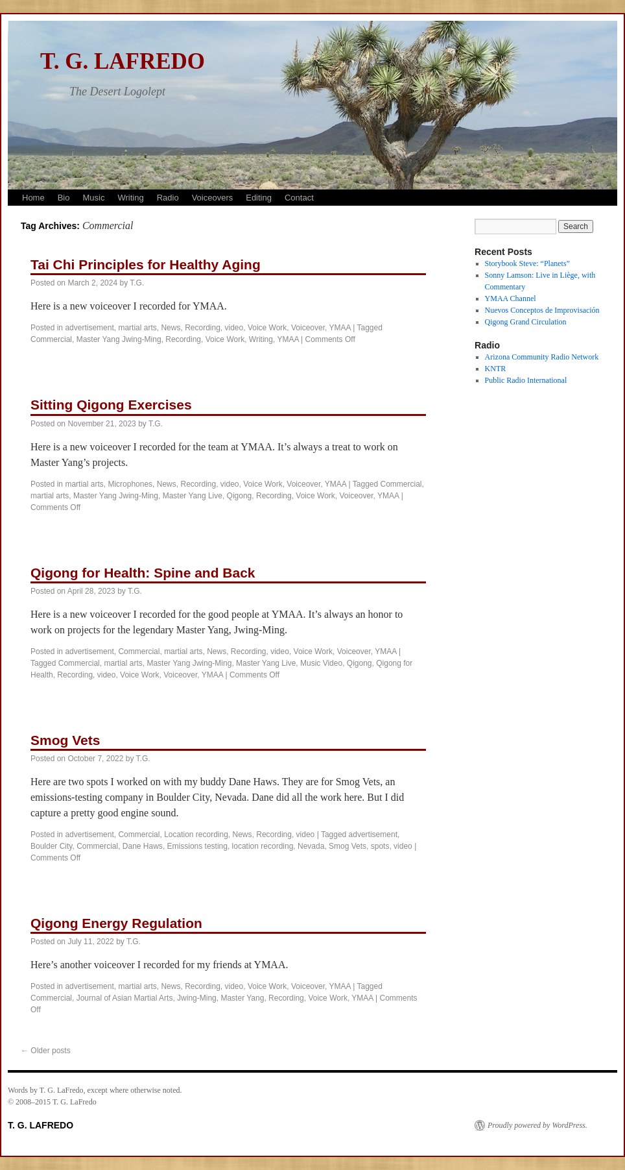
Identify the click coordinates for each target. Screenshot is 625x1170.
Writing (130, 197)
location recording (263, 846)
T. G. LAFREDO (122, 61)
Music (93, 197)
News (170, 327)
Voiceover (308, 327)
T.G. (137, 282)
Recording (202, 327)
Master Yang (242, 998)
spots (380, 846)
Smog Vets (65, 740)
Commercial (51, 339)
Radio (168, 197)
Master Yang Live (192, 495)
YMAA (340, 327)
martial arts (137, 327)
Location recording (196, 834)
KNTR (495, 368)
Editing (259, 197)
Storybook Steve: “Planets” (527, 263)
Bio (64, 197)
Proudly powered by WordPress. (537, 1125)
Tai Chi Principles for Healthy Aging (145, 264)
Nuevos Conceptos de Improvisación (542, 310)
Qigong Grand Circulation (526, 321)
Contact (299, 197)
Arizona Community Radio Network (542, 356)
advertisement (89, 327)
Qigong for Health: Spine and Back (142, 572)
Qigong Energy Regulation (116, 923)
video (234, 327)
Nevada (311, 846)
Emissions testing (197, 846)
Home (33, 197)
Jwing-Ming (197, 998)
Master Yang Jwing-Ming (119, 339)
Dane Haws (143, 846)
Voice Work (267, 327)
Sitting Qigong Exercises (111, 404)
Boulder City (51, 846)
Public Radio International (526, 380)
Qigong (239, 495)
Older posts (46, 1050)
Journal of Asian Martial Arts (125, 998)
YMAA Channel (510, 298)
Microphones (130, 484)
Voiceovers (212, 197)
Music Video (321, 663)
